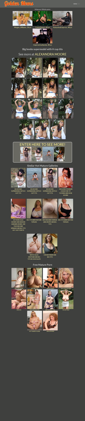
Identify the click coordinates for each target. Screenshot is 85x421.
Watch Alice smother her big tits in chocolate (34, 257)
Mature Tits (34, 278)
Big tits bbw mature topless (34, 221)
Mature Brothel (50, 299)
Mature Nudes (18, 278)
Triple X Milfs (50, 278)
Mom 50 (18, 299)
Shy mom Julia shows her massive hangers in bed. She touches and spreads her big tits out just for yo (18, 225)
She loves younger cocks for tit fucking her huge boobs (65, 192)
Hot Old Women (66, 278)
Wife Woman (50, 321)
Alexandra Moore (50, 54)
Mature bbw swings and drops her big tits (50, 222)
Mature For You (34, 299)
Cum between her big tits (50, 256)
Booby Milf (66, 299)
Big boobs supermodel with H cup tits (18, 191)
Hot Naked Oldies (34, 321)
